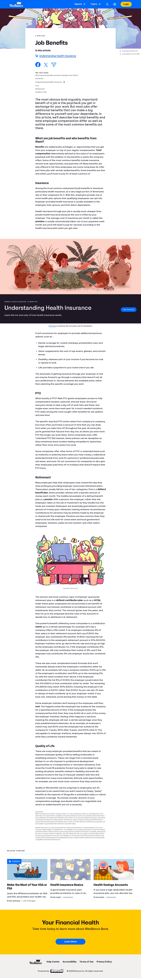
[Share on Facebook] (38, 64)
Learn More (70, 941)
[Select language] (113, 4)
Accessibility (69, 962)
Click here (52, 326)
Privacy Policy (104, 962)
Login (125, 4)
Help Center (53, 962)
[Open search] (106, 4)
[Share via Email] (53, 65)
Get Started (126, 310)
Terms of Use (86, 962)
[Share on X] (46, 64)
